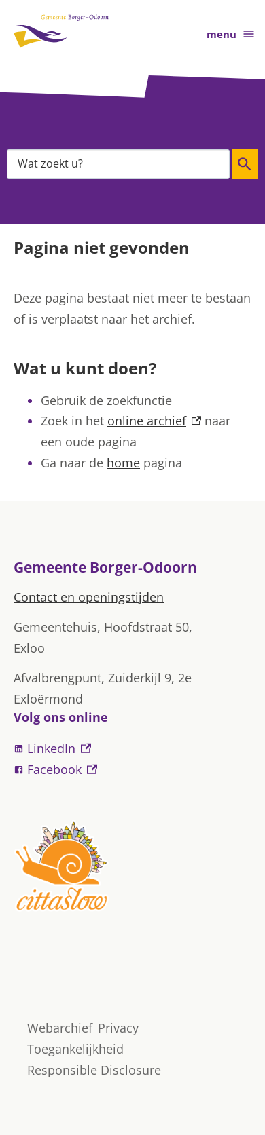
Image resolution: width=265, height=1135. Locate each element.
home (123, 463)
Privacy (118, 1028)
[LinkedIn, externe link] (132, 748)
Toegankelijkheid (75, 1049)
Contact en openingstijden (89, 597)
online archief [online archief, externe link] (154, 420)
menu (231, 34)
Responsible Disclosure (94, 1070)
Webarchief (59, 1028)
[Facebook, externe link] (132, 769)
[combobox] (118, 164)
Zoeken (243, 164)
